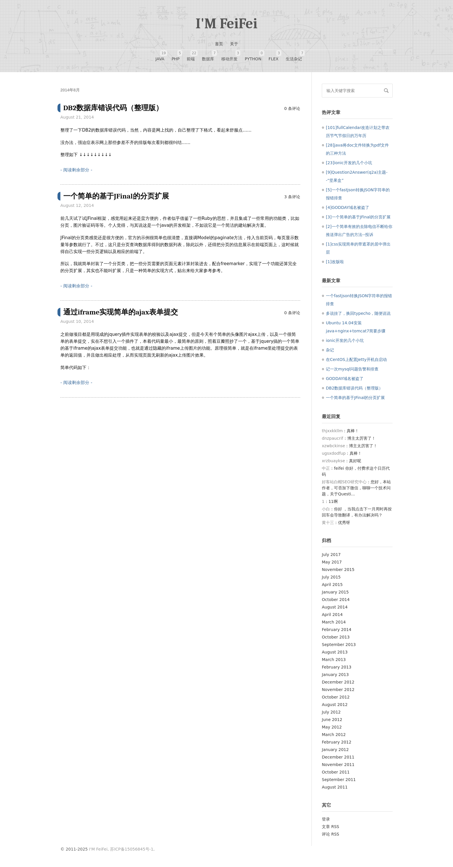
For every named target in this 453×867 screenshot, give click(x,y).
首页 (219, 44)
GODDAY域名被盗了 (344, 378)
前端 (191, 55)
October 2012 (336, 697)
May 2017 (332, 562)
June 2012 (332, 719)
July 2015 (331, 577)
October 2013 (336, 637)
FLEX (274, 55)
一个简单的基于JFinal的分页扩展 (116, 196)
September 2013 (339, 644)
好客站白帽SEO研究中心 (344, 482)
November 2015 (338, 569)
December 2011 (338, 757)
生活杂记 (294, 55)
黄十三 (328, 522)
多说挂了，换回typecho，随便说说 (358, 313)
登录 (326, 819)
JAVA (159, 55)
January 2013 (335, 674)
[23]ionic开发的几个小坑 (349, 162)
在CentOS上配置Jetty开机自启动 (356, 359)
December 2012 (338, 682)
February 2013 (336, 667)
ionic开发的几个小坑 (345, 340)
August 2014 (335, 607)
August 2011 (335, 787)
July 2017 (331, 554)
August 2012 (335, 704)
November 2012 (338, 689)
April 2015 (332, 584)
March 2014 (334, 622)
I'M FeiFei (226, 23)
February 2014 (336, 629)
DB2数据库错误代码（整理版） (113, 108)
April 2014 (332, 614)
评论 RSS (330, 834)
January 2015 (335, 592)
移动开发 (229, 55)
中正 (326, 468)
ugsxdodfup (334, 453)
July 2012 (331, 712)
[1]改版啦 (335, 261)
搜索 (386, 90)
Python (253, 55)
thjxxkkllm (332, 430)
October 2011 (336, 772)
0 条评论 (292, 108)
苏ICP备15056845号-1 (131, 849)
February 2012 (336, 742)
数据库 (208, 55)
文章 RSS (330, 826)
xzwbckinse (333, 445)
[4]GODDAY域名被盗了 (347, 207)
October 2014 (336, 599)
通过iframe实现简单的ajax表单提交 (120, 312)
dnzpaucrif (332, 438)
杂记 (330, 350)
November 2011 (338, 764)
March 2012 (334, 734)
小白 (326, 509)
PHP (175, 55)
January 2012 (335, 749)
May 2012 (332, 727)
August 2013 (335, 652)
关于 (234, 44)
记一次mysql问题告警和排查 (352, 369)
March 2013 (334, 659)
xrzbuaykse (333, 460)
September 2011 (339, 779)
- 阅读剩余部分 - (76, 170)
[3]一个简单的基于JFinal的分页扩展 (358, 217)
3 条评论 (292, 196)
